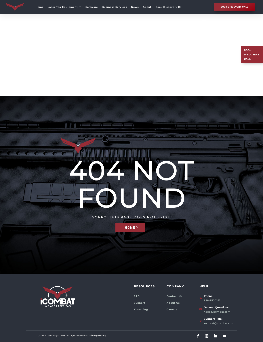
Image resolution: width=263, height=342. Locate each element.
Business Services (114, 6)
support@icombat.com (219, 323)
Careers (172, 309)
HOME (130, 227)
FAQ (137, 296)
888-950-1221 (212, 300)
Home (39, 6)
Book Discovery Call (169, 6)
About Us (173, 302)
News (135, 6)
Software (91, 6)
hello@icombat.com (217, 311)
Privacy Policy (97, 335)
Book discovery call (234, 7)
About (147, 6)
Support (139, 302)
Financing (141, 309)
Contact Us (174, 296)
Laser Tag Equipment (63, 6)
